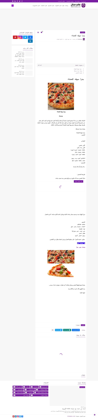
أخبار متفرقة (43, 386)
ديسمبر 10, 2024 (21, 65)
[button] (76, 330)
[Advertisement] (49, 19)
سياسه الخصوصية (70, 1)
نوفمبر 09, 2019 (21, 59)
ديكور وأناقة (17, 386)
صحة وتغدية (29, 389)
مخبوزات (82, 32)
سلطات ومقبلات (41, 389)
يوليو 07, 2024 (83, 407)
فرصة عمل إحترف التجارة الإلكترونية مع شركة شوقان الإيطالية (19, 55)
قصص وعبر (18, 389)
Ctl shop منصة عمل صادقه (19, 67)
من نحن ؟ (83, 1)
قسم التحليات (44, 5)
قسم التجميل (51, 5)
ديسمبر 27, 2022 (21, 52)
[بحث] (13, 5)
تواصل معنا (77, 1)
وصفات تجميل (18, 392)
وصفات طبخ (65, 5)
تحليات (26, 386)
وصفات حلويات (39, 395)
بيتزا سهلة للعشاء (77, 69)
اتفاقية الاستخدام (61, 1)
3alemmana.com (71, 416)
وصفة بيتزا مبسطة (77, 71)
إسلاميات (34, 386)
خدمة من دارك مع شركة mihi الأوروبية (74, 409)
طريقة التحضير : (78, 72)
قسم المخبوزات (36, 5)
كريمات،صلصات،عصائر (40, 392)
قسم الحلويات (58, 5)
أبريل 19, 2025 (21, 71)
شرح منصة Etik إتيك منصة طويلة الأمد (19, 73)
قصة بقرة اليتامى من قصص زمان (19, 61)
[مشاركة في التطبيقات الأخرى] (52, 330)
